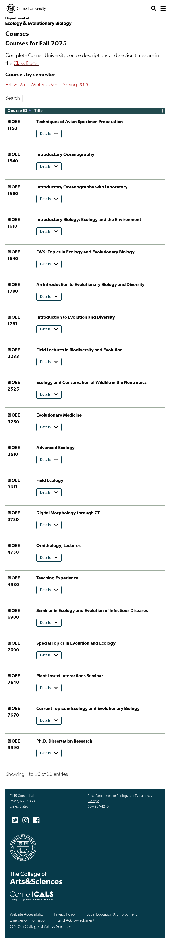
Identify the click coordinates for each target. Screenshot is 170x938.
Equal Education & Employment (111, 914)
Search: (40, 98)
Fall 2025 (15, 85)
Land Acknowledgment (75, 920)
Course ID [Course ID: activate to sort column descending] (17, 111)
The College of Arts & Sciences (36, 878)
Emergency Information (28, 920)
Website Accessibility (27, 914)
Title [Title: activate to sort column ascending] (38, 111)
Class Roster (26, 63)
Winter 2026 (43, 85)
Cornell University (26, 8)
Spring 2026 (76, 85)
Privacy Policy (65, 914)
